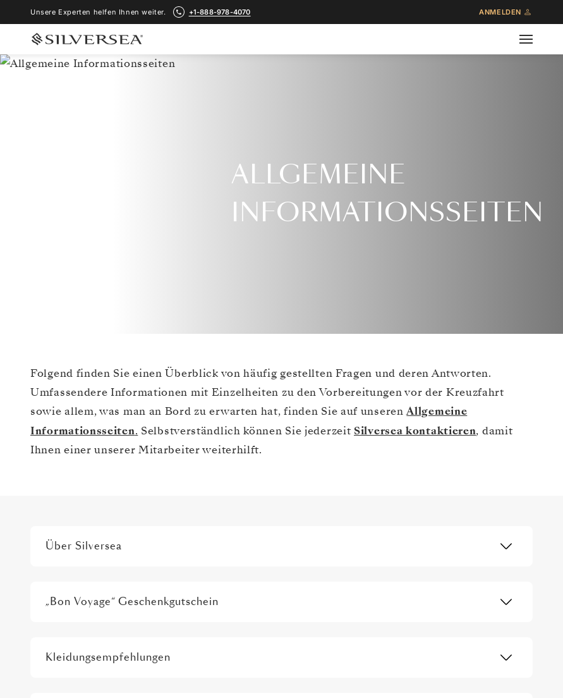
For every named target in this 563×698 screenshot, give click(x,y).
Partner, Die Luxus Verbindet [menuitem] (94, 495)
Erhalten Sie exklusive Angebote (281, 229)
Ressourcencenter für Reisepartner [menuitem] (456, 548)
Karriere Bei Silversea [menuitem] (80, 521)
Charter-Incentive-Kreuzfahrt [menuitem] (445, 575)
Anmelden (506, 12)
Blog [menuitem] (398, 601)
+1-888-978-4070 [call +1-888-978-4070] (220, 12)
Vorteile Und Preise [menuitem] (426, 468)
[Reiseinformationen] (257, 354)
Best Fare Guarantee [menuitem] (428, 495)
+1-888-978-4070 (281, 152)
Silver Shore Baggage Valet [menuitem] (269, 548)
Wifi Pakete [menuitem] (240, 468)
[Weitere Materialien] (430, 354)
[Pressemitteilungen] (79, 354)
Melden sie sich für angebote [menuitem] (95, 601)
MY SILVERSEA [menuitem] (417, 628)
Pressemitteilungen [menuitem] (77, 548)
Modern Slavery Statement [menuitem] (90, 575)
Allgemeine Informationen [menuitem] (268, 388)
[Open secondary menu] (533, 39)
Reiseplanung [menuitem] (244, 442)
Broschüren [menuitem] (411, 414)
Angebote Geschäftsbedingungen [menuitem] (454, 521)
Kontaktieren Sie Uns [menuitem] (430, 388)
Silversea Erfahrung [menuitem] (77, 414)
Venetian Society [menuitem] (422, 442)
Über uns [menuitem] (57, 388)
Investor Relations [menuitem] (74, 442)
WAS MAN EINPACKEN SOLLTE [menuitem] (274, 521)
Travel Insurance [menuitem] (250, 414)
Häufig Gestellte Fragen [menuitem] (263, 495)
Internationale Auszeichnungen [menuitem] (99, 468)
